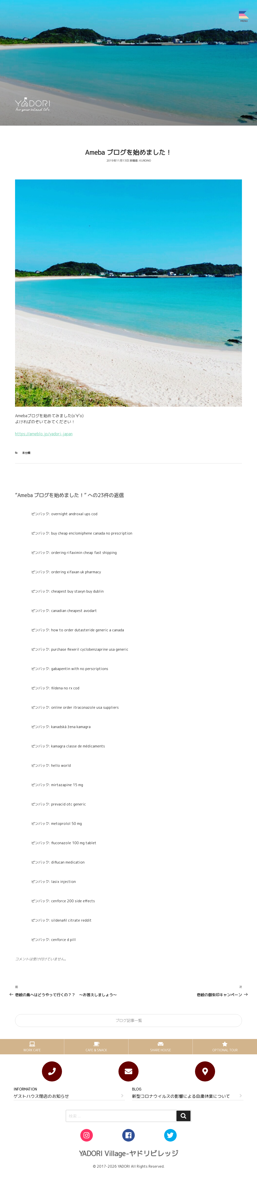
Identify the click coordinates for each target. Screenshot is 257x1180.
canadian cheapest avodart (74, 610)
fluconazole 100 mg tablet (73, 842)
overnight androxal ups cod (74, 513)
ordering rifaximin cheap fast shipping (84, 552)
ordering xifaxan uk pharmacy (76, 572)
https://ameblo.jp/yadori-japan (44, 434)
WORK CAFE (32, 1050)
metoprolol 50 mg (66, 823)
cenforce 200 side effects (73, 901)
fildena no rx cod (65, 688)
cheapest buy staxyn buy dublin (77, 591)
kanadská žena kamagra (71, 726)
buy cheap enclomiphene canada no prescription (91, 533)
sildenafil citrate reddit (71, 920)
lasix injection (63, 881)
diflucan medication (68, 862)
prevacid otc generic (68, 804)
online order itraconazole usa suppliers (85, 707)
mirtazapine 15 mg (67, 784)
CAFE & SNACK (96, 1050)
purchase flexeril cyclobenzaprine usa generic (89, 649)
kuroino (145, 161)
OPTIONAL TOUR (225, 1050)
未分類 (26, 453)
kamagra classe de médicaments (78, 746)
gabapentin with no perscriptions (79, 668)
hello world (61, 765)
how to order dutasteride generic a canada (87, 630)
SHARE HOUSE (160, 1050)
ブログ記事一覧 (128, 1020)
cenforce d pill (63, 939)
